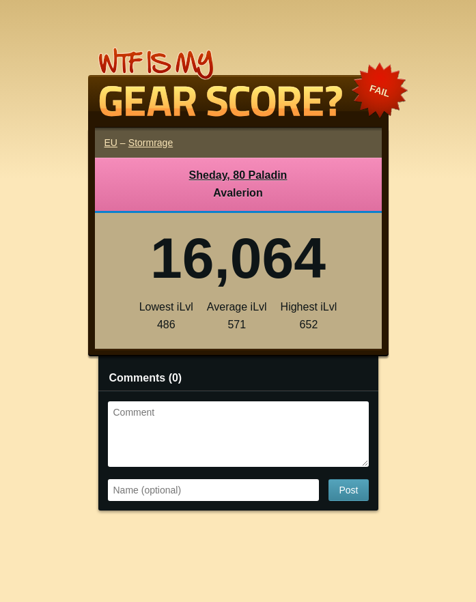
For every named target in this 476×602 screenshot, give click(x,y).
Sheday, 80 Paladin (238, 175)
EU (110, 142)
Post (348, 490)
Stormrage (150, 142)
